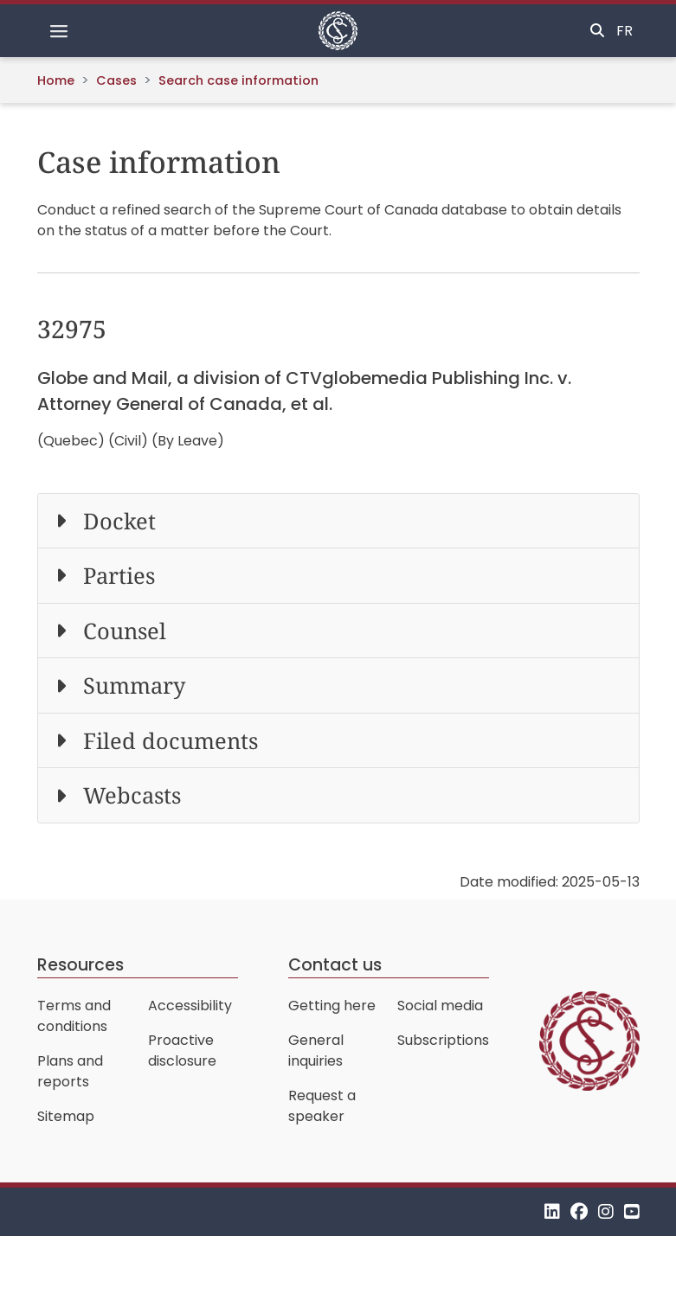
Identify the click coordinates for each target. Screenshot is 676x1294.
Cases (116, 80)
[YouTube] (632, 1211)
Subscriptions (443, 1040)
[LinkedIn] (552, 1211)
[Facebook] (579, 1211)
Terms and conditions (74, 1016)
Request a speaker (322, 1106)
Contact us (335, 965)
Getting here (332, 1005)
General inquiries (316, 1050)
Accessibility (190, 1005)
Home (55, 80)
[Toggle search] (597, 31)
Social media (440, 1005)
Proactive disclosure (182, 1050)
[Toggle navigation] (58, 31)
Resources (80, 965)
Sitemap (65, 1116)
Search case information (238, 80)
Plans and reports (70, 1071)
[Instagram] (606, 1211)
